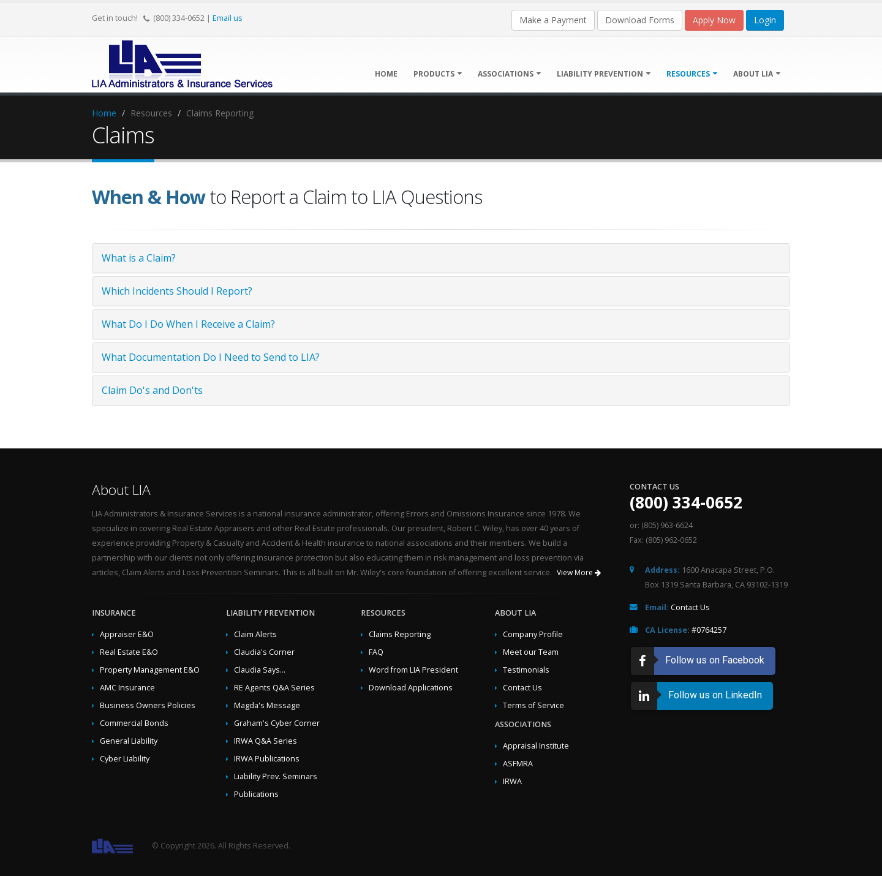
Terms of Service (533, 705)
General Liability (128, 741)
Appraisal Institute (536, 746)
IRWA (512, 781)
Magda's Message (267, 705)
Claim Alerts (255, 634)
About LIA (756, 74)
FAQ (376, 652)
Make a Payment (553, 20)
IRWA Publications (267, 758)
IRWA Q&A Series (265, 741)
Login (765, 20)
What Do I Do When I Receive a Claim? (188, 324)
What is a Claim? (139, 258)
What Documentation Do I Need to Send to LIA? (211, 357)
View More (579, 572)
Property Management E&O (150, 670)
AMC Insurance (127, 687)
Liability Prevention (603, 74)
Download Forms (639, 20)
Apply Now (714, 20)
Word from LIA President (413, 670)
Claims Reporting (400, 634)
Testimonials (526, 670)
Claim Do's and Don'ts (152, 390)
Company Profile (533, 634)
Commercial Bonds (134, 723)
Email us (228, 18)
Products (437, 74)
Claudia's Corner (264, 652)
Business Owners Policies (147, 705)
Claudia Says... (259, 670)
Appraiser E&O (127, 634)
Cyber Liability (124, 758)
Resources (691, 74)
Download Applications (411, 687)
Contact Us (522, 687)
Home (386, 74)
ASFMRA (518, 763)
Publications (256, 794)
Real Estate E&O (129, 652)
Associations (509, 74)
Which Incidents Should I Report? (177, 291)
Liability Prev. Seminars (275, 776)
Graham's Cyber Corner (277, 723)
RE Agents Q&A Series (274, 687)
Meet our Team (531, 652)
